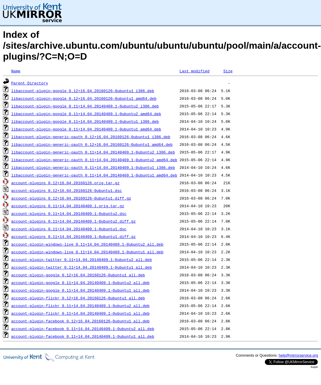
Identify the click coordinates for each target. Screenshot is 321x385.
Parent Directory (29, 83)
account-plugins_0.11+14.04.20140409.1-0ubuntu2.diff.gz (73, 221)
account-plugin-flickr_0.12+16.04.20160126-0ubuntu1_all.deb (78, 298)
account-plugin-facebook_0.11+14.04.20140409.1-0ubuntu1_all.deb (82, 336)
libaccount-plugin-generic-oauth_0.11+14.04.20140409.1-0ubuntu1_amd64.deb (94, 175)
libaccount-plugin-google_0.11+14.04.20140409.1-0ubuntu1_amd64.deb (86, 129)
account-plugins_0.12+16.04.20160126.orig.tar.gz (65, 182)
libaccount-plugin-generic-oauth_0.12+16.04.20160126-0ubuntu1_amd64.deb (92, 144)
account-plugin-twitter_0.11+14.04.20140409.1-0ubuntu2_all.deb (81, 259)
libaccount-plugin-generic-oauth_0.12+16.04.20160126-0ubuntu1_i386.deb (90, 136)
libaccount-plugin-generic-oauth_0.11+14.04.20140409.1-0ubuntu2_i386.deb (93, 152)
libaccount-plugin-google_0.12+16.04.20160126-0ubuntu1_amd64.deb (83, 98)
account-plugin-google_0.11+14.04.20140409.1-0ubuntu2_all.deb (80, 282)
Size (227, 71)
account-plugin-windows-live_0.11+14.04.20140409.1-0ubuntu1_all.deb (87, 252)
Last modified (194, 71)
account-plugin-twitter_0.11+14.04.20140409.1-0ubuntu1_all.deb (81, 267)
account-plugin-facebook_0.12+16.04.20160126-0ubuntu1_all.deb (80, 321)
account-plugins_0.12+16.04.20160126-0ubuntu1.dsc (66, 190)
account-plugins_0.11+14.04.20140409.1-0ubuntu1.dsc (69, 228)
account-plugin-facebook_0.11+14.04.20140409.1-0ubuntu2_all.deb (82, 328)
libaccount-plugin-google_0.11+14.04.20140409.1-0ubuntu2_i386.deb (85, 106)
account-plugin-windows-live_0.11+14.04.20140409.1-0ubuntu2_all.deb (87, 244)
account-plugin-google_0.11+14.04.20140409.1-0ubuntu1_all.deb (80, 290)
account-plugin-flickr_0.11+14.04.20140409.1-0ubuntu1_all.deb (80, 313)
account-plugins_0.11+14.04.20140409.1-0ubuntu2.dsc (69, 213)
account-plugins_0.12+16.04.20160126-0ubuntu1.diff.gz (71, 198)
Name (15, 71)
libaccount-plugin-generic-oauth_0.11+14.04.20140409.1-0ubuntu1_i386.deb (93, 167)
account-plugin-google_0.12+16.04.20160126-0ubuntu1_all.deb (78, 275)
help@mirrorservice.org (298, 355)
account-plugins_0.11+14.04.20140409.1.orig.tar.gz (67, 205)
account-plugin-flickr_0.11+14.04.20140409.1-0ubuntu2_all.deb (80, 305)
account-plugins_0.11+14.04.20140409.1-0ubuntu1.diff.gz (73, 236)
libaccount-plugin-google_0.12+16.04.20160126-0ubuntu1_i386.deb (82, 90)
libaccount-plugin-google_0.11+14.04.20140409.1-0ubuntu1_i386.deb (85, 121)
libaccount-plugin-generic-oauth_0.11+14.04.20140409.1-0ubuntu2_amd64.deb (94, 159)
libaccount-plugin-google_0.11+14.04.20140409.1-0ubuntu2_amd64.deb (86, 113)
